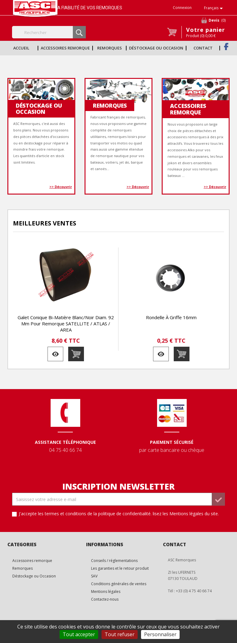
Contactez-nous (104, 599)
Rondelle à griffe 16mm (171, 317)
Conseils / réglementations (114, 560)
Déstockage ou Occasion (156, 48)
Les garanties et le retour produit (120, 568)
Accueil (21, 48)
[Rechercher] (49, 32)
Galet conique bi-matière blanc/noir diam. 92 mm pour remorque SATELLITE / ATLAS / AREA (66, 323)
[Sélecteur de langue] (214, 8)
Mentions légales (105, 591)
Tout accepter (79, 634)
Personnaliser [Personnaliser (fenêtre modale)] (160, 634)
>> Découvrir (60, 186)
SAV (94, 576)
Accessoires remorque (65, 48)
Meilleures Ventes (44, 223)
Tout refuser (120, 634)
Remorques (109, 48)
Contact (203, 48)
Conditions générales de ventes (118, 583)
